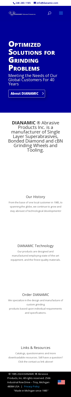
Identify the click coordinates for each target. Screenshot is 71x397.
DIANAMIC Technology (35, 245)
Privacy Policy (32, 386)
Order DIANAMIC (35, 294)
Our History (35, 196)
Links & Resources (35, 347)
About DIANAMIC (24, 93)
